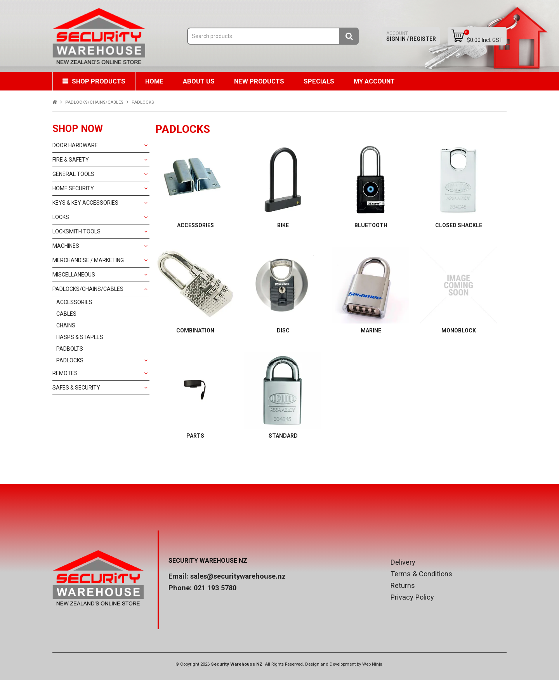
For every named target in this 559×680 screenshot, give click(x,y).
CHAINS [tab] (65, 325)
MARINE (371, 330)
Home (154, 81)
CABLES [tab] (66, 314)
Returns (403, 586)
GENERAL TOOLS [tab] (73, 174)
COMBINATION (195, 330)
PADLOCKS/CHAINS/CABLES (94, 102)
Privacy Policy (412, 597)
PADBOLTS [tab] (69, 349)
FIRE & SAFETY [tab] (70, 160)
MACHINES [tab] (65, 246)
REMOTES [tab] (65, 373)
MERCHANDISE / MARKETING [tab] (88, 260)
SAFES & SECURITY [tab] (76, 387)
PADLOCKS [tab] (69, 360)
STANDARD (283, 436)
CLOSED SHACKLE (458, 225)
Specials (319, 81)
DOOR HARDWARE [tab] (75, 145)
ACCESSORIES (195, 225)
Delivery (403, 562)
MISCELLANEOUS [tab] (73, 274)
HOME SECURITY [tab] (73, 188)
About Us (199, 81)
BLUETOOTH (370, 225)
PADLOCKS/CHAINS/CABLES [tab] (87, 289)
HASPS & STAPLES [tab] (79, 337)
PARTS (195, 436)
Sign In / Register (411, 36)
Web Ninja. (373, 664)
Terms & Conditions (421, 574)
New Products (259, 81)
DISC (283, 330)
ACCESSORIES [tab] (74, 302)
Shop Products (98, 81)
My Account (374, 81)
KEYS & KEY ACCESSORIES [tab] (85, 203)
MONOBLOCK (458, 330)
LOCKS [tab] (60, 217)
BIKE (283, 225)
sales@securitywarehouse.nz (238, 576)
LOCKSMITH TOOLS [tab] (76, 231)
